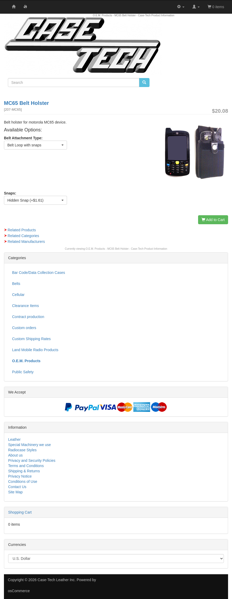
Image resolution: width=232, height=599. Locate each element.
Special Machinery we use (29, 445)
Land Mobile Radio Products (35, 350)
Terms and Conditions (26, 466)
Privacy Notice (20, 476)
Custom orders (24, 328)
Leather (14, 439)
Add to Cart (213, 220)
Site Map (15, 492)
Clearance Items (25, 306)
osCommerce (19, 591)
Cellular (18, 295)
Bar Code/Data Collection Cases (38, 272)
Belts (16, 283)
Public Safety (23, 372)
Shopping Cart (20, 512)
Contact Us (17, 487)
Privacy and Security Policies (31, 460)
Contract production (28, 317)
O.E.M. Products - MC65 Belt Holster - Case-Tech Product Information (126, 248)
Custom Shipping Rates (31, 339)
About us (15, 455)
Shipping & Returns (24, 471)
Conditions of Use (22, 481)
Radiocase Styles (22, 450)
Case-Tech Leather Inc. (57, 580)
